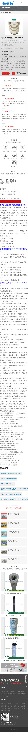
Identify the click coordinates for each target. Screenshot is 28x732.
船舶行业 (3, 712)
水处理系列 (21, 692)
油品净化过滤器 (5, 695)
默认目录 (8, 12)
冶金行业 (10, 704)
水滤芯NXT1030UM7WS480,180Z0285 (11, 473)
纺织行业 (16, 709)
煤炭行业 (16, 707)
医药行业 (22, 704)
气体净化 (12, 692)
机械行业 (3, 707)
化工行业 (16, 704)
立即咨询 (6, 73)
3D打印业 (3, 704)
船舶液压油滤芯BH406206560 (9, 478)
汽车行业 (10, 707)
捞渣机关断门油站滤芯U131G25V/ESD (11, 494)
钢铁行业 (10, 712)
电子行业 (3, 709)
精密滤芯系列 (21, 695)
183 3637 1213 (21, 74)
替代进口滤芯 (4, 692)
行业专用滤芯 (4, 697)
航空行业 (22, 709)
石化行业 (10, 709)
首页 (4, 12)
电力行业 (22, 707)
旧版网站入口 (14, 729)
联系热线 (18, 72)
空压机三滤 (13, 695)
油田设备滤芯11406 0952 (7, 483)
